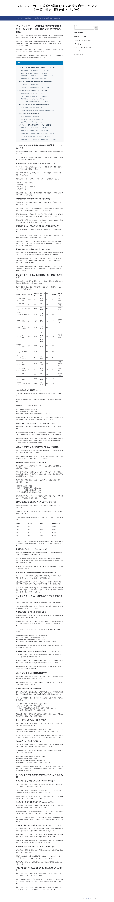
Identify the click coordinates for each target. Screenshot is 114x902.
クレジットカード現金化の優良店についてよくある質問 (35, 125)
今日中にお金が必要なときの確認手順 (30, 116)
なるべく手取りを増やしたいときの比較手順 (32, 119)
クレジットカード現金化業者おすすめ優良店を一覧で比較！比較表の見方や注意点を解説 (38, 18)
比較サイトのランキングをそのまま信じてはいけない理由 (35, 87)
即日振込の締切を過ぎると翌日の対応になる (32, 107)
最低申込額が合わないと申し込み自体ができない (33, 99)
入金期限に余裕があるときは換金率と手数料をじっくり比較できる (37, 110)
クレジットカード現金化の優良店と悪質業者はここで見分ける (37, 67)
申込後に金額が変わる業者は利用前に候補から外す (33, 78)
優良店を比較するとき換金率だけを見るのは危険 (33, 90)
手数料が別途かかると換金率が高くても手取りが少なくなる (36, 96)
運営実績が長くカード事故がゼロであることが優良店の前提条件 (37, 76)
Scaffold (88, 899)
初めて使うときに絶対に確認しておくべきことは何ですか (35, 136)
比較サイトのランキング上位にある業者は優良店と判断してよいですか (38, 139)
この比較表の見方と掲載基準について (30, 84)
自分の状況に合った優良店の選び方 (29, 113)
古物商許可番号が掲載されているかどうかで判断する (34, 73)
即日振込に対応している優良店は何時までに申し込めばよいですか (37, 133)
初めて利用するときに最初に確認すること (31, 122)
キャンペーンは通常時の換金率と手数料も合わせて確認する (36, 101)
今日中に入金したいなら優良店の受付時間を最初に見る (35, 105)
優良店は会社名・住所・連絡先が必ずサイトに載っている (35, 70)
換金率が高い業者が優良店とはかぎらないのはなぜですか (35, 130)
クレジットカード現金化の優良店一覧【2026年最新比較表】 (36, 81)
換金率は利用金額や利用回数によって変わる (32, 93)
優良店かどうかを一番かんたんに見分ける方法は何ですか (35, 128)
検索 (75, 25)
